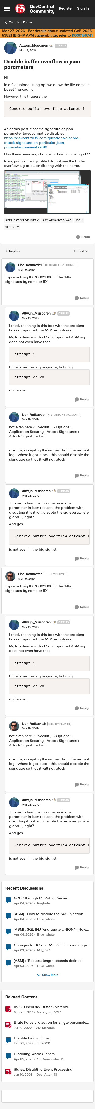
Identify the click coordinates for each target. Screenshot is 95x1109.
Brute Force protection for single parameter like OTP (50, 1022)
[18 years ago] (23, 1075)
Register (66, 8)
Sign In (83, 8)
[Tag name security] (12, 227)
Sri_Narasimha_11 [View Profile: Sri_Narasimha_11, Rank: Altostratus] (50, 1059)
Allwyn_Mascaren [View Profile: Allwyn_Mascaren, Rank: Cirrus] (33, 46)
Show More (47, 975)
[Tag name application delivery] (22, 220)
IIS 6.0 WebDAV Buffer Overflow (41, 1007)
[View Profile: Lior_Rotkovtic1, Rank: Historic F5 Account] (10, 267)
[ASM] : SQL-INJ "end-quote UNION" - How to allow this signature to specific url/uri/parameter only (50, 929)
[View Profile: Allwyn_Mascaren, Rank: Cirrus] (10, 48)
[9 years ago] (23, 1012)
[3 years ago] (23, 1059)
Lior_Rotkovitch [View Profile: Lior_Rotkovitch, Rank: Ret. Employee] (30, 574)
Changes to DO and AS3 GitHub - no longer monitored (51, 945)
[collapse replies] (47, 260)
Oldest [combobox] (81, 251)
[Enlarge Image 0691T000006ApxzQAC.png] (47, 192)
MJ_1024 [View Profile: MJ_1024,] (43, 950)
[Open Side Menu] (6, 8)
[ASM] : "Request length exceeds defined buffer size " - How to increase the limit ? (48, 961)
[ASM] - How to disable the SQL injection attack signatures (48, 914)
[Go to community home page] (35, 8)
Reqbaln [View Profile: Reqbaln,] (43, 903)
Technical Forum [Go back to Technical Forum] (18, 22)
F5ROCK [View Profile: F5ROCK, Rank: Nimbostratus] (43, 1043)
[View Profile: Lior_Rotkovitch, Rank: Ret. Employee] (10, 576)
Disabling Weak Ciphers (34, 1054)
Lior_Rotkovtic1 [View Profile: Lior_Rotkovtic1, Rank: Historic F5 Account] (30, 265)
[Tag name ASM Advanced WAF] (57, 220)
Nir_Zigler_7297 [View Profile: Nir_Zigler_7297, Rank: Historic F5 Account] (49, 1012)
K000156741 (82, 35)
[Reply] (83, 237)
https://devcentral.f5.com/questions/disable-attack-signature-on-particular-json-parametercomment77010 (41, 142)
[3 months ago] (23, 903)
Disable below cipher (32, 1038)
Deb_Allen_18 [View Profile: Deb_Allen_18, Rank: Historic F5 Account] (46, 1075)
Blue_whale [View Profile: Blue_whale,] (46, 919)
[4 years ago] (23, 1028)
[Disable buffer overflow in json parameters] (26, 270)
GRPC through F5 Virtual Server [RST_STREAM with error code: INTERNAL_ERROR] (40, 898)
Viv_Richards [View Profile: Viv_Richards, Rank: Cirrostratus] (45, 1028)
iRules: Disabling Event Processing (43, 1069)
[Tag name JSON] (79, 220)
